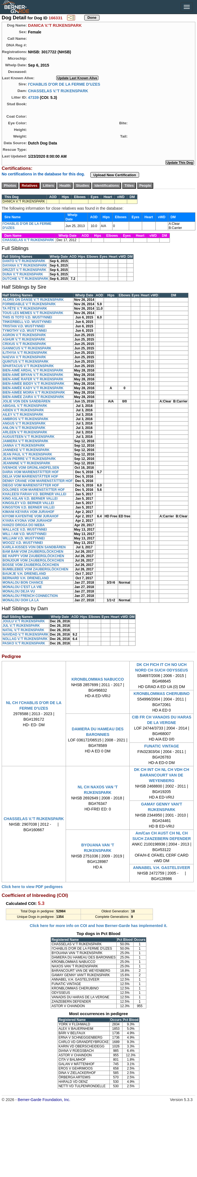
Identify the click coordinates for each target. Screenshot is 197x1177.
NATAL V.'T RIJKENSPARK (23, 630)
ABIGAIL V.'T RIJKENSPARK (24, 406)
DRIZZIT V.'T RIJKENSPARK (24, 270)
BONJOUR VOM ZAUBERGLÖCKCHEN (33, 560)
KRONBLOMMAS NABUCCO (97, 679)
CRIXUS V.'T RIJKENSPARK (24, 344)
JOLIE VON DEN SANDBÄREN (26, 401)
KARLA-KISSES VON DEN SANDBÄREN (34, 547)
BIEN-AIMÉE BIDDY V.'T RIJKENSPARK (33, 384)
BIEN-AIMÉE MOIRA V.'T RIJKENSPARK (33, 392)
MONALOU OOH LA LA (20, 600)
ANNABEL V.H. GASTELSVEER (161, 867)
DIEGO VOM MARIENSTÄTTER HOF (30, 485)
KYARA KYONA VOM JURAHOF (27, 521)
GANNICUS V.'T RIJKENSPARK (26, 348)
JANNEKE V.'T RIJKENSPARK (26, 450)
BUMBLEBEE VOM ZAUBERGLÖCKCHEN (35, 569)
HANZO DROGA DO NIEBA (23, 525)
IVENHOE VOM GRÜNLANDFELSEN (30, 468)
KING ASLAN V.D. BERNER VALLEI (30, 499)
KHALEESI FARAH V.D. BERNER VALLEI (34, 494)
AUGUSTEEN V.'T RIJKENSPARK (28, 437)
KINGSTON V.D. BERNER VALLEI (28, 507)
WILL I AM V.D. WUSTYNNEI (24, 534)
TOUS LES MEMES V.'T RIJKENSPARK (32, 313)
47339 (33, 97)
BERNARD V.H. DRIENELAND (25, 578)
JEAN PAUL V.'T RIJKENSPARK (27, 454)
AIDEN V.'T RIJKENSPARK (23, 410)
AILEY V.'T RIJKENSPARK (22, 415)
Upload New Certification (114, 175)
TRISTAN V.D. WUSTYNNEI (23, 326)
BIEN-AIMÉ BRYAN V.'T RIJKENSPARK (32, 375)
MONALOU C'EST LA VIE (22, 587)
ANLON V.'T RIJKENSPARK (23, 428)
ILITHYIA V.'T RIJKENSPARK (24, 353)
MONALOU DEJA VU (18, 591)
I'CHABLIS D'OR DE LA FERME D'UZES (64, 84)
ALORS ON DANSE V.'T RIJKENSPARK (33, 300)
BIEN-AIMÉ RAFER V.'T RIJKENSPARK (32, 379)
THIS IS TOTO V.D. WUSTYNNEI (27, 317)
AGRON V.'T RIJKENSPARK (24, 335)
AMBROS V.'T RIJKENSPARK (25, 419)
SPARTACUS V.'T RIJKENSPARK (28, 366)
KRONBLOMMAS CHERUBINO (162, 693)
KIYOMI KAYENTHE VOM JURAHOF (30, 516)
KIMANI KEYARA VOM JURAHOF (28, 512)
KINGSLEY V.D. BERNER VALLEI (28, 503)
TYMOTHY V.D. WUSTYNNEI (24, 331)
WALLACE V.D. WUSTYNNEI (24, 529)
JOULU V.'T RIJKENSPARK (23, 621)
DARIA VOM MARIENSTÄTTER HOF (30, 472)
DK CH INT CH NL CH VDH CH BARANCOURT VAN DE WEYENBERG (161, 775)
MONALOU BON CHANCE (22, 582)
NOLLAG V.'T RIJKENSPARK (25, 639)
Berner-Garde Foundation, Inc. (44, 1099)
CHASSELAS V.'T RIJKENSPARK (58, 90)
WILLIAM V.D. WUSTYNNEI (23, 538)
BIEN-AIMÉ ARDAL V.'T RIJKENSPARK (32, 370)
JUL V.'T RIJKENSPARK (21, 626)
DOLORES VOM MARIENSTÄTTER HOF (33, 490)
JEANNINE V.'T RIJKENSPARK (26, 463)
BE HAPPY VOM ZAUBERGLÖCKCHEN (33, 556)
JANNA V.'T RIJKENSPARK (23, 445)
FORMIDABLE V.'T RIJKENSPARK (29, 304)
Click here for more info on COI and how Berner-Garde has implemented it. (98, 925)
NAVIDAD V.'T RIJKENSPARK (25, 634)
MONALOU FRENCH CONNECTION (30, 596)
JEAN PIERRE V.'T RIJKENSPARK (29, 459)
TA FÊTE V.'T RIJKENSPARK (24, 308)
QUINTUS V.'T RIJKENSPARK (25, 362)
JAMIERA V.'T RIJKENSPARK (25, 441)
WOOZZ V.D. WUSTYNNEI (22, 543)
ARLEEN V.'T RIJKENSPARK (24, 432)
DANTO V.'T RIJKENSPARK (23, 261)
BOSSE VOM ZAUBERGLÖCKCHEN (30, 565)
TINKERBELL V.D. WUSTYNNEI (27, 322)
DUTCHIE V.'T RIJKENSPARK (25, 279)
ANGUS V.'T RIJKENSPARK (24, 423)
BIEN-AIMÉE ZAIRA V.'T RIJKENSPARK (33, 397)
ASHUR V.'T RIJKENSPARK (23, 339)
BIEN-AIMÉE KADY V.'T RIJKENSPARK (32, 388)
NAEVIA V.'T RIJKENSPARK (24, 357)
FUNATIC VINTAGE (161, 746)
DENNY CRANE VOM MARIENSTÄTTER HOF (37, 481)
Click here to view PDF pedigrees (32, 886)
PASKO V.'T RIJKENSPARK (23, 643)
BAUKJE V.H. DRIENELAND (24, 574)
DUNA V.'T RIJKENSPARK (22, 274)
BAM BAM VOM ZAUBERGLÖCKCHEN (32, 552)
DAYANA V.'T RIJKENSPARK (24, 265)
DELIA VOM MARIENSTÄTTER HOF (30, 476)
